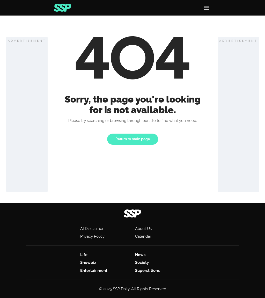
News (140, 254)
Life (83, 254)
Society (142, 262)
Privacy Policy (92, 236)
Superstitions (147, 270)
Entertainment (93, 270)
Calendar (143, 236)
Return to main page (132, 139)
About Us (143, 228)
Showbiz (88, 262)
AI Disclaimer (92, 228)
